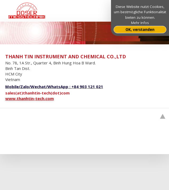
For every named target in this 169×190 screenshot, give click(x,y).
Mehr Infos (140, 22)
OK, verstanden (139, 29)
